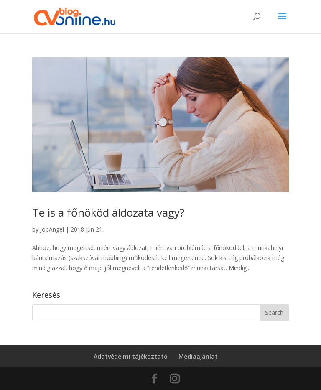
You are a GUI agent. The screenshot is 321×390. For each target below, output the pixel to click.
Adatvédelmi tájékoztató (131, 356)
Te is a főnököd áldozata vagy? (108, 212)
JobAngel (52, 229)
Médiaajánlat (198, 356)
